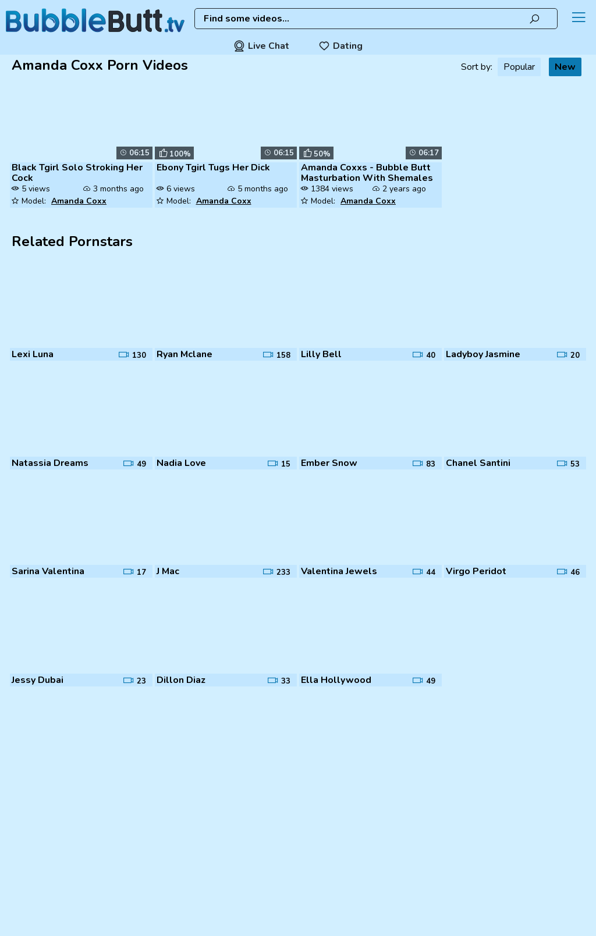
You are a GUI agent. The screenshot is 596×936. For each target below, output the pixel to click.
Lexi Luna (33, 354)
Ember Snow (329, 463)
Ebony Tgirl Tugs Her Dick (213, 167)
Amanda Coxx (79, 201)
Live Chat (261, 46)
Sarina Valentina (48, 571)
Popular (519, 66)
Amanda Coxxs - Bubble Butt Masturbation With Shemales (367, 172)
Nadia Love (181, 463)
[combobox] (376, 18)
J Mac (168, 571)
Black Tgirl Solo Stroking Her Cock (77, 172)
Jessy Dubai (37, 680)
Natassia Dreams (50, 463)
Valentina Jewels (339, 571)
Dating (340, 46)
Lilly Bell (321, 354)
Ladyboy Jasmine (483, 354)
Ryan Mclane (184, 354)
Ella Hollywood (336, 680)
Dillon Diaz (181, 680)
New (565, 66)
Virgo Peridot (476, 571)
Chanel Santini (478, 463)
